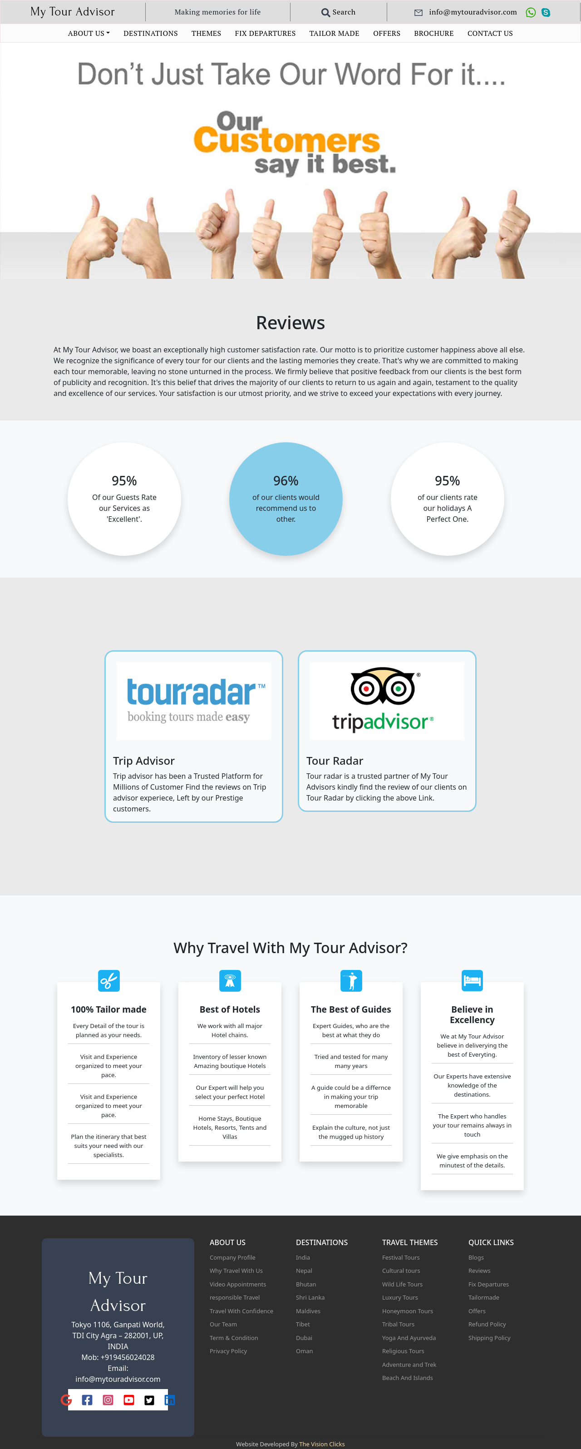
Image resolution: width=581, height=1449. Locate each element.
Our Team (223, 1324)
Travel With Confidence (241, 1311)
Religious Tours (403, 1351)
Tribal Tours (398, 1324)
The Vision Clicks (322, 1444)
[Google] (66, 1399)
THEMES (207, 33)
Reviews (479, 1270)
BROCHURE (434, 33)
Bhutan (306, 1284)
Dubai (304, 1338)
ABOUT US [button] (86, 33)
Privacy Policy (228, 1351)
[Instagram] (108, 1399)
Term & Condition (234, 1338)
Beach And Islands (407, 1378)
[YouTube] (129, 1399)
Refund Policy (487, 1324)
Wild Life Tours (402, 1284)
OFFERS (386, 33)
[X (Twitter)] (149, 1400)
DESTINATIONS (150, 33)
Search (338, 12)
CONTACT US (490, 33)
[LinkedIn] (170, 1399)
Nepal (304, 1270)
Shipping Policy (489, 1338)
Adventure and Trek (409, 1364)
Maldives (308, 1311)
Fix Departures (488, 1284)
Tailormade (483, 1297)
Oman (304, 1351)
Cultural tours (401, 1270)
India (303, 1257)
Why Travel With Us (236, 1270)
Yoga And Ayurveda (409, 1338)
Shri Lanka (310, 1297)
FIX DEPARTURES (265, 33)
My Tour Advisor (72, 12)
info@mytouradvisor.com (117, 1379)
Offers (477, 1311)
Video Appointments (238, 1284)
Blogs (476, 1257)
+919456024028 (128, 1357)
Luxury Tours (400, 1297)
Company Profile (233, 1257)
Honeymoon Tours (407, 1311)
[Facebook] (87, 1399)
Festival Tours (401, 1257)
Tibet (303, 1324)
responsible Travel (235, 1297)
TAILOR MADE (334, 33)
